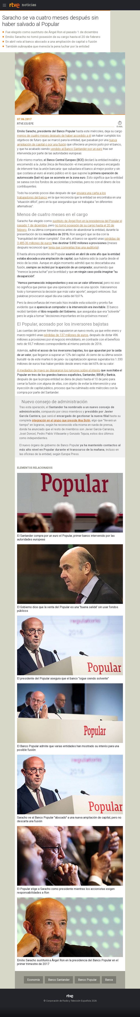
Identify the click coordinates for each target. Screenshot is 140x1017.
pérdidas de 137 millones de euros (66, 335)
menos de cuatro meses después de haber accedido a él (54, 135)
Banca (109, 979)
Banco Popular (87, 979)
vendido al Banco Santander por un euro (76, 149)
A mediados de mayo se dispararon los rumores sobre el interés (58, 370)
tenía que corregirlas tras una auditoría (73, 247)
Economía (33, 979)
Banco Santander (59, 979)
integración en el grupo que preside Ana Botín (61, 420)
